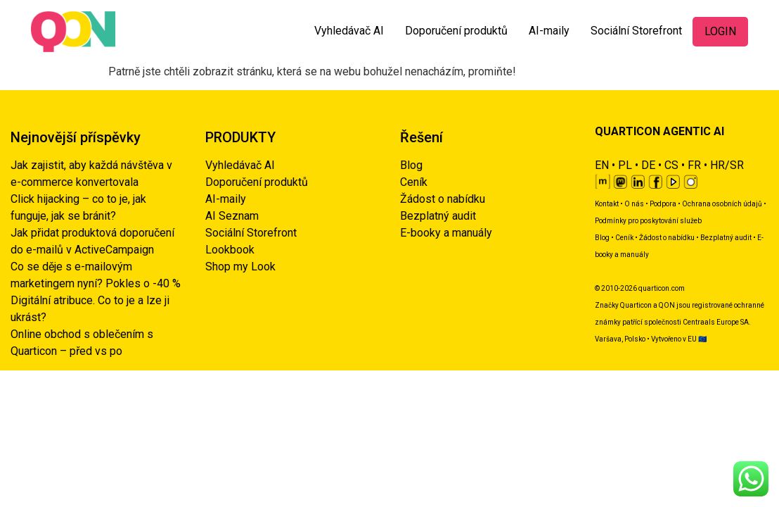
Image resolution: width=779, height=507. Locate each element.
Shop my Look (240, 266)
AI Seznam (232, 216)
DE (648, 165)
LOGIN (720, 31)
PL (625, 165)
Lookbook (230, 249)
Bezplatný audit (438, 216)
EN (602, 165)
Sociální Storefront (636, 30)
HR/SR (727, 165)
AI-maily (549, 30)
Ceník (413, 182)
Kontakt (607, 204)
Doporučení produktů (456, 30)
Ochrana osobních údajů (722, 204)
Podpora (663, 204)
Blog (411, 165)
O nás (634, 204)
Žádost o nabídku (442, 199)
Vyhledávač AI (349, 30)
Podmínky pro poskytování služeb (648, 221)
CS (671, 165)
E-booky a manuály (446, 232)
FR (694, 165)
